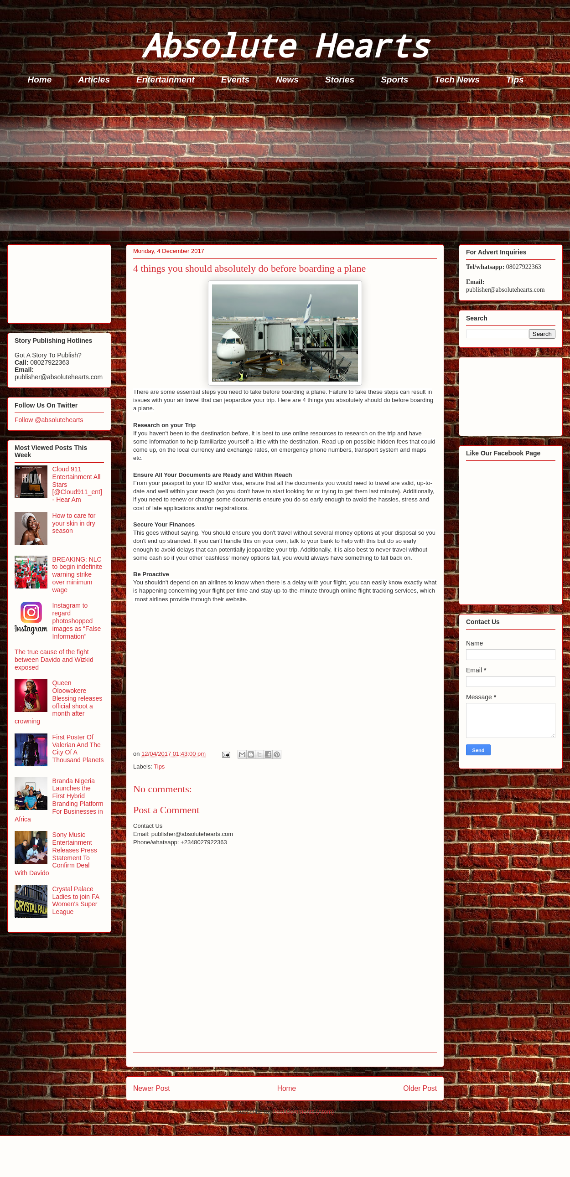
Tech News (457, 79)
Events (235, 79)
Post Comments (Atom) (303, 1111)
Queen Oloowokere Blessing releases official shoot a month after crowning (58, 702)
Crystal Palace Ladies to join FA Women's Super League (75, 900)
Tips (515, 79)
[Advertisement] (287, 167)
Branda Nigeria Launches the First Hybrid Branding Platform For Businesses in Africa (59, 800)
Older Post (420, 1088)
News (287, 79)
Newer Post (151, 1088)
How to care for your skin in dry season (74, 523)
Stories (339, 79)
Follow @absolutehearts (49, 419)
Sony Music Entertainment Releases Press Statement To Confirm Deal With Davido (56, 854)
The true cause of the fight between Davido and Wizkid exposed (54, 659)
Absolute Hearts (285, 45)
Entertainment (165, 79)
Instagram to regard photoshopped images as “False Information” (76, 621)
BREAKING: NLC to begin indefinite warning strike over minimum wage (77, 575)
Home (40, 79)
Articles (94, 79)
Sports (394, 79)
